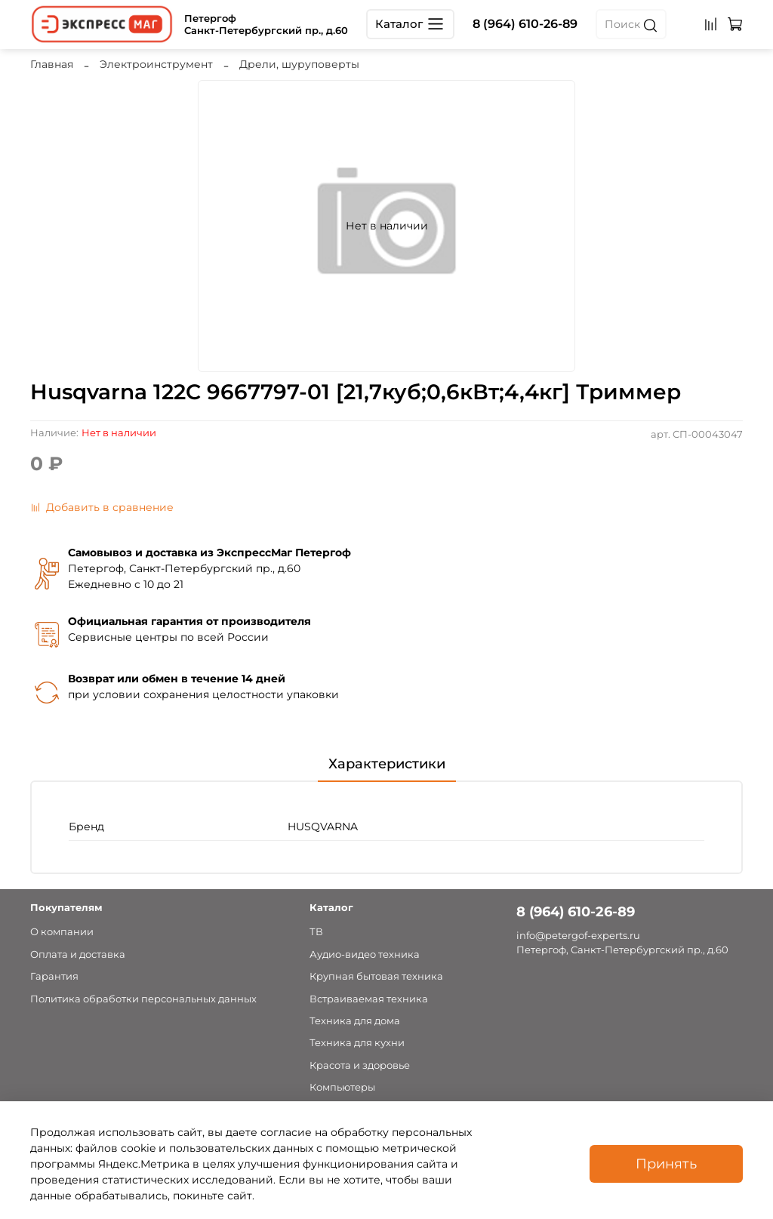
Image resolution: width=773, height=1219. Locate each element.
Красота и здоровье (360, 1065)
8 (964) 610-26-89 (525, 24)
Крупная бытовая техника (376, 976)
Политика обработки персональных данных (143, 999)
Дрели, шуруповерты (299, 64)
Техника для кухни (357, 1042)
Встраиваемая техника (369, 999)
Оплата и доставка (77, 954)
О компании (62, 931)
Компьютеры (342, 1087)
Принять (666, 1163)
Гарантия (54, 976)
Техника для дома (355, 1021)
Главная (51, 64)
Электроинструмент (156, 64)
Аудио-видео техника (365, 954)
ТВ (316, 931)
